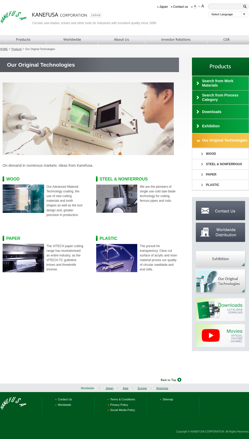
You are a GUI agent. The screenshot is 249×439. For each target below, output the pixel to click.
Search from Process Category (220, 97)
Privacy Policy (119, 404)
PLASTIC (108, 238)
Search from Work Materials (217, 83)
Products (16, 49)
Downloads (212, 112)
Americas (162, 388)
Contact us (180, 7)
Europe (142, 388)
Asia (125, 388)
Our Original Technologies (224, 140)
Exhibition (211, 126)
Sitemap (168, 399)
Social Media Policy (122, 410)
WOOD (13, 179)
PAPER (13, 238)
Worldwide (87, 388)
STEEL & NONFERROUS (124, 179)
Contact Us (65, 399)
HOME (4, 49)
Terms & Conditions (122, 399)
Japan (163, 7)
